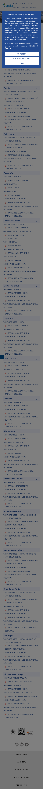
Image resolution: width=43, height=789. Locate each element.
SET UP (21, 63)
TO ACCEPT (21, 54)
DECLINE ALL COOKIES (21, 59)
